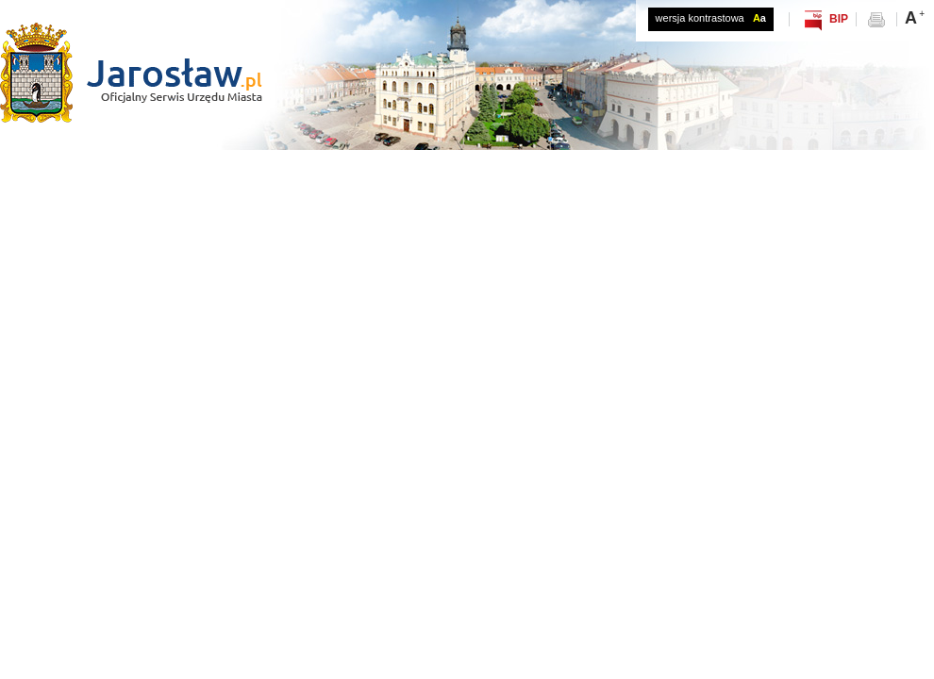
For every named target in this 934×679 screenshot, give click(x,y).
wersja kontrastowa (711, 18)
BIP (838, 18)
